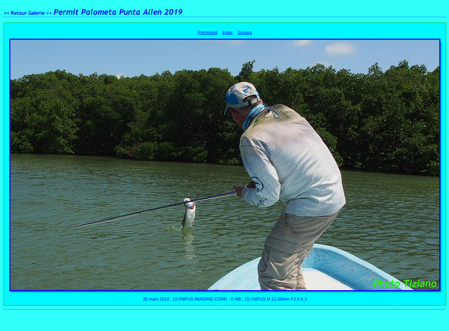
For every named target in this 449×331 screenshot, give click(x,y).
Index (227, 32)
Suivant (244, 32)
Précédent (208, 32)
